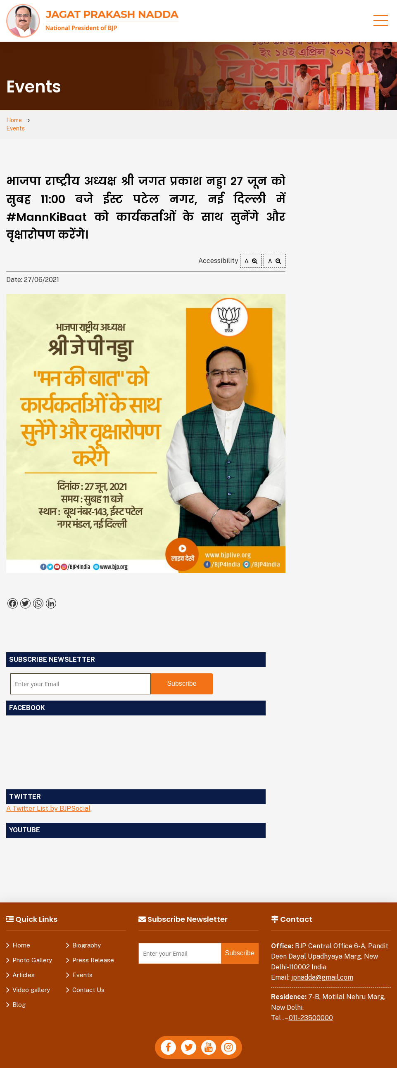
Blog (19, 996)
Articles (23, 967)
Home (15, 120)
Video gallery (31, 981)
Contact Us (88, 981)
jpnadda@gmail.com (322, 970)
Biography (86, 937)
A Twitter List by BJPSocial (48, 801)
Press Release (93, 952)
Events (46, 120)
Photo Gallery (32, 952)
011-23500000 (311, 1010)
